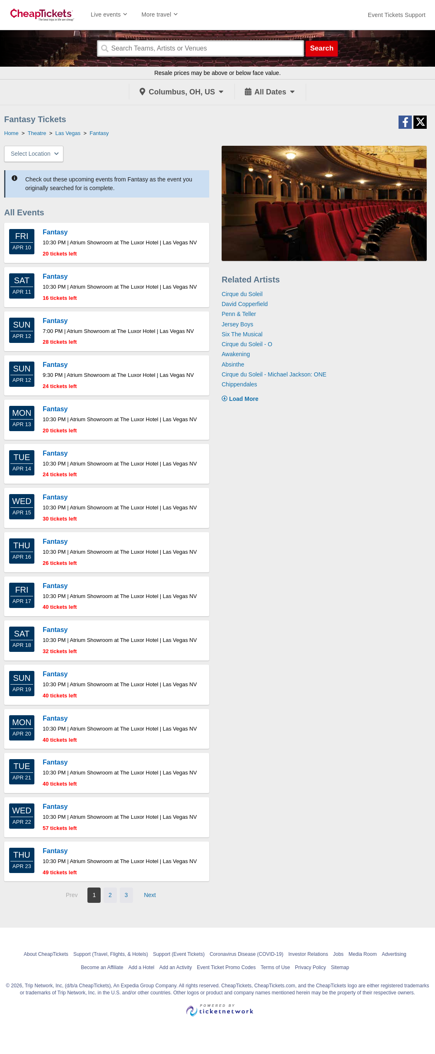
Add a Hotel (141, 967)
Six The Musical (242, 334)
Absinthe (233, 364)
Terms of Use (275, 967)
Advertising (394, 954)
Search (322, 48)
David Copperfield (245, 304)
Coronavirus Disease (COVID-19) (246, 954)
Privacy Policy (310, 967)
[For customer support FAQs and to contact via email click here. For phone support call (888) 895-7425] (397, 15)
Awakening (236, 354)
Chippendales (239, 384)
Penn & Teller (239, 314)
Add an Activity (176, 967)
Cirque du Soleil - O (247, 344)
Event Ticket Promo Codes (226, 967)
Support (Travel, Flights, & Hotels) (110, 954)
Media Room (362, 954)
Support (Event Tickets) (179, 954)
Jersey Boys (237, 324)
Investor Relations (308, 954)
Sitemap (340, 967)
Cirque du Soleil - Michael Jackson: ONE (274, 374)
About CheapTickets (46, 954)
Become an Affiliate (102, 967)
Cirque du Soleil (242, 294)
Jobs (338, 954)
